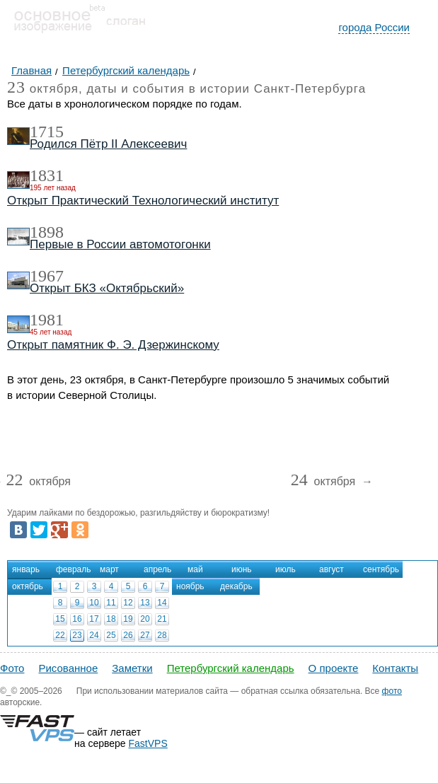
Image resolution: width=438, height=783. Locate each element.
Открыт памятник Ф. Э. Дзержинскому (113, 345)
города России (374, 27)
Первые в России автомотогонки (120, 244)
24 (93, 635)
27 (144, 635)
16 (76, 619)
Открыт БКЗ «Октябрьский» (107, 288)
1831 (47, 175)
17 (93, 619)
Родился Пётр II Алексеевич (108, 144)
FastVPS (148, 743)
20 (144, 619)
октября (38, 482)
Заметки (132, 668)
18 (110, 619)
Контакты (395, 668)
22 (59, 635)
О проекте (334, 668)
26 (127, 635)
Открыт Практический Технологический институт (143, 200)
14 (161, 603)
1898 (47, 232)
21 (161, 619)
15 (59, 619)
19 (127, 619)
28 (161, 635)
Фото (12, 668)
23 (76, 635)
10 (93, 603)
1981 (47, 320)
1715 (47, 131)
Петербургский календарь (230, 668)
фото (392, 691)
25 (110, 635)
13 (144, 603)
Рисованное (68, 668)
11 (110, 603)
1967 (47, 276)
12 (127, 603)
